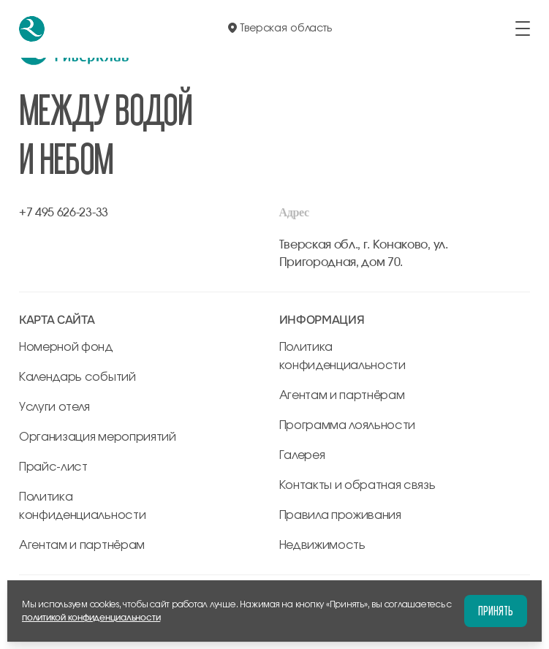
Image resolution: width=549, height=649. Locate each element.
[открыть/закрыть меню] (522, 28)
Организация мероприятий (97, 437)
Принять (495, 611)
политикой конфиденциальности (91, 617)
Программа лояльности (347, 425)
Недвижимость (322, 545)
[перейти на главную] (32, 29)
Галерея (302, 455)
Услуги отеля (54, 407)
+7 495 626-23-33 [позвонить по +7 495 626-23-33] (63, 213)
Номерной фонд (66, 347)
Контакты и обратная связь (357, 485)
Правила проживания (340, 515)
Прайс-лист (53, 467)
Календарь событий (77, 377)
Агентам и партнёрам (82, 545)
